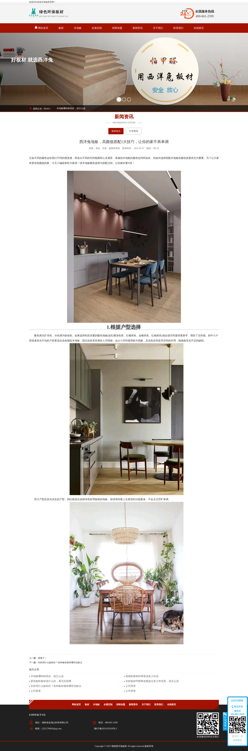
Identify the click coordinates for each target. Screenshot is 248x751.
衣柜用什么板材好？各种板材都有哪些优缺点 (60, 662)
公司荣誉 (131, 686)
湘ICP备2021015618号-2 (105, 728)
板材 (61, 28)
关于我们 (158, 28)
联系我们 (178, 28)
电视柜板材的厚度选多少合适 (142, 676)
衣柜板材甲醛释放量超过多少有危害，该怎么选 (152, 681)
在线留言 (199, 28)
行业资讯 (133, 131)
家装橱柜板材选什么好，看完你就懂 (51, 681)
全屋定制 (97, 28)
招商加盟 (117, 28)
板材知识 (116, 131)
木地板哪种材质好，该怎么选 (71, 108)
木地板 (77, 28)
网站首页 (41, 27)
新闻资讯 (138, 28)
